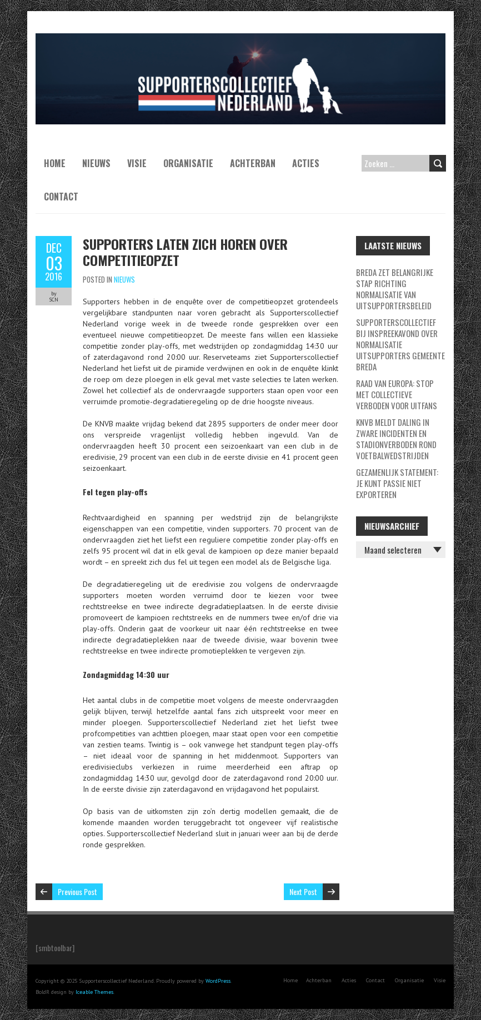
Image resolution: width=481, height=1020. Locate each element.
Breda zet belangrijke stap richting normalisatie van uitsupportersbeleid (394, 288)
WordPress (218, 980)
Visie (137, 163)
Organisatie (188, 163)
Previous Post (77, 891)
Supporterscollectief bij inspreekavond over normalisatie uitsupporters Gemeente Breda (400, 344)
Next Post (303, 891)
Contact (61, 196)
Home (55, 163)
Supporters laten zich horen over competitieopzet (185, 252)
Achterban (252, 163)
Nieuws (96, 163)
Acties (305, 163)
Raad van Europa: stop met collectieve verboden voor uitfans (396, 394)
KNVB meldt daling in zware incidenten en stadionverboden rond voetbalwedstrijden (396, 438)
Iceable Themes (94, 992)
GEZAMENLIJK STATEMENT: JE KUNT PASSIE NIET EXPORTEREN (397, 483)
